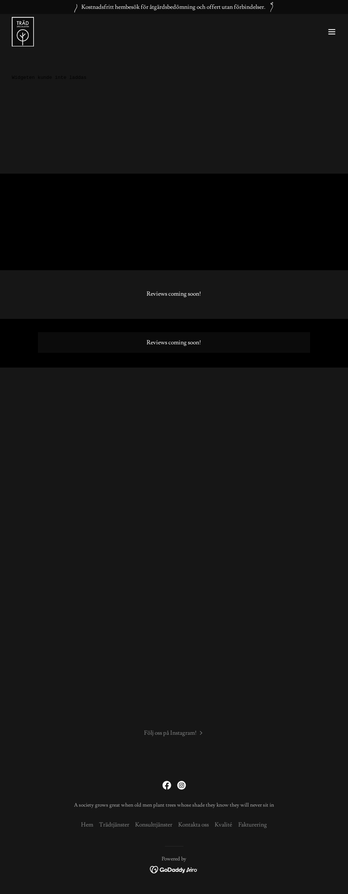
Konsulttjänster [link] (153, 824)
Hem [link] (87, 824)
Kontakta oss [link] (193, 824)
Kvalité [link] (223, 824)
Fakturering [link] (252, 824)
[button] (331, 31)
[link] (23, 31)
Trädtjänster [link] (114, 824)
